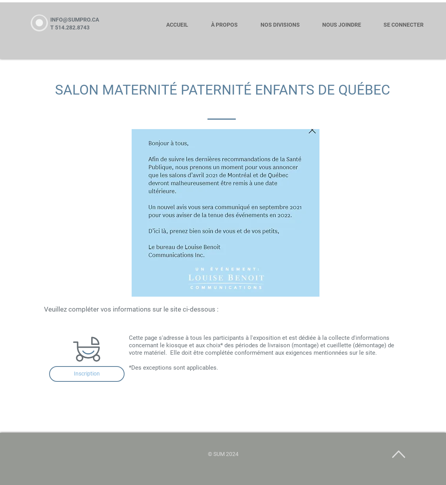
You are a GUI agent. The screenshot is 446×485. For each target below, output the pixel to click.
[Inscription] (87, 374)
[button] (283, 21)
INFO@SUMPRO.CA (74, 19)
